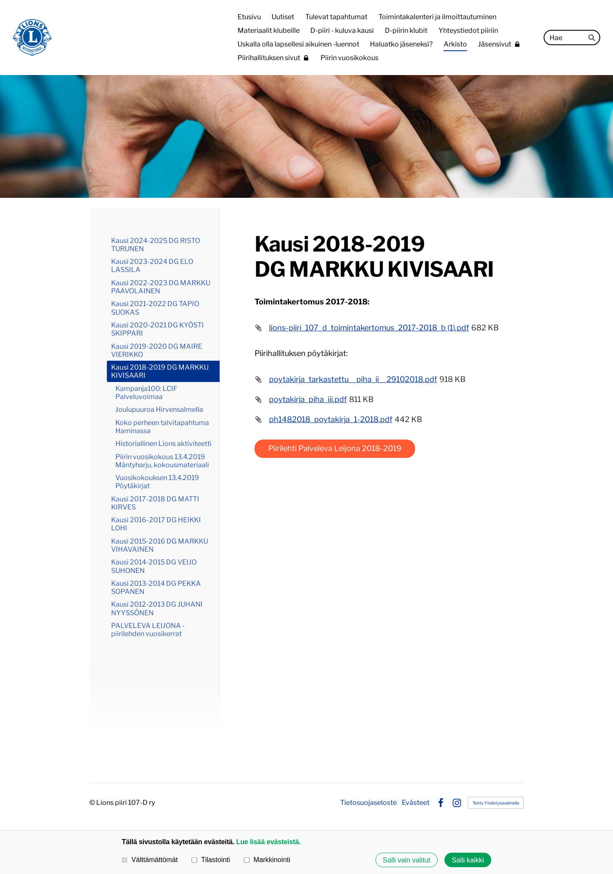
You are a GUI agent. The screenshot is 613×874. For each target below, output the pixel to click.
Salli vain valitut (406, 860)
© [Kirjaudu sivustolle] (92, 803)
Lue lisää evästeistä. (268, 841)
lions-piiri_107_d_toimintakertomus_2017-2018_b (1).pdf (369, 327)
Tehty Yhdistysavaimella (496, 802)
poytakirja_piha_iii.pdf (308, 399)
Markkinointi (267, 859)
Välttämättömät (150, 859)
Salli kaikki (468, 860)
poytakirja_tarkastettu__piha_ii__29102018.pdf (353, 379)
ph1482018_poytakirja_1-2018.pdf (330, 419)
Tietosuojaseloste (368, 802)
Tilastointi (211, 859)
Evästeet (416, 802)
